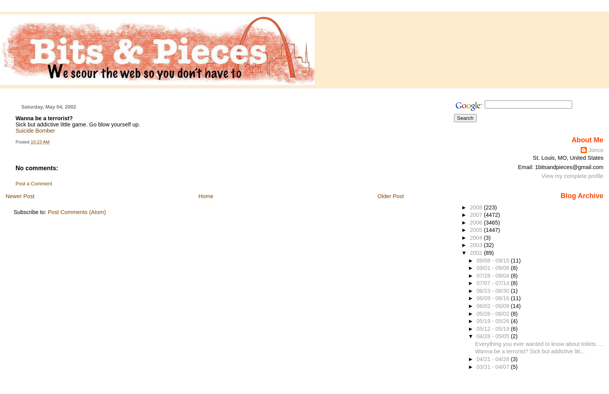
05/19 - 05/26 (494, 321)
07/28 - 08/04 (494, 276)
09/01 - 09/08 (494, 268)
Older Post (391, 196)
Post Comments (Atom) (77, 212)
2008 (477, 207)
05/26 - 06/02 (494, 314)
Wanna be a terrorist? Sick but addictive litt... (530, 351)
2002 (477, 253)
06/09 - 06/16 (494, 298)
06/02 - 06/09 (494, 306)
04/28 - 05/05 (494, 336)
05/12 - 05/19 (494, 329)
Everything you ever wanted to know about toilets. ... (539, 344)
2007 (477, 215)
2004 (477, 238)
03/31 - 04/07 (494, 367)
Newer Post (19, 196)
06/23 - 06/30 (494, 291)
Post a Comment (34, 184)
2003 (477, 245)
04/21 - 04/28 (494, 359)
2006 (477, 222)
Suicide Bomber (35, 131)
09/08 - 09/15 (494, 260)
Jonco (595, 150)
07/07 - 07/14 (494, 283)
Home (205, 196)
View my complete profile (572, 176)
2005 (477, 230)
